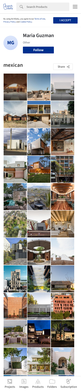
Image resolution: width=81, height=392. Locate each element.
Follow (38, 50)
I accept (65, 20)
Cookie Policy (26, 21)
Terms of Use (39, 18)
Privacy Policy (9, 21)
